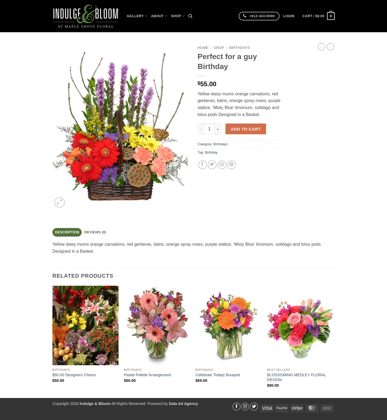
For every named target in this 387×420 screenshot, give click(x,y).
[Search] (190, 16)
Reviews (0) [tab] (95, 232)
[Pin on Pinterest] (231, 164)
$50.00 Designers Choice (74, 375)
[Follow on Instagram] (245, 407)
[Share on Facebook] (202, 164)
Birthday (211, 152)
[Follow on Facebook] (236, 407)
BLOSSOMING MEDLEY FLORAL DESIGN (296, 377)
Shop (178, 16)
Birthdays (239, 48)
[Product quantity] (209, 129)
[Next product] (321, 46)
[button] (289, 16)
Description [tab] (67, 232)
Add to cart (246, 129)
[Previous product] (330, 46)
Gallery (137, 16)
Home (203, 48)
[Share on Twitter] (212, 164)
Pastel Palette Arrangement (147, 375)
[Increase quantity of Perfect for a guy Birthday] (218, 129)
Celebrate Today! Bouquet (217, 375)
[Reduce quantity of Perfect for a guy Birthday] (201, 129)
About (159, 16)
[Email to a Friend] (221, 164)
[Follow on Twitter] (254, 407)
